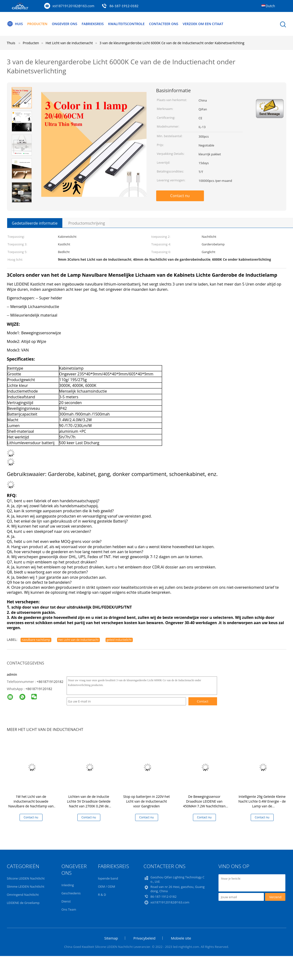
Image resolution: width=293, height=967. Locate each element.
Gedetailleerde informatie (35, 223)
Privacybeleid (144, 938)
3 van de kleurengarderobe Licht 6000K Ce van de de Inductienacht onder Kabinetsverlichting (172, 43)
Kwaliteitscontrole (126, 24)
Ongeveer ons (64, 24)
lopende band (108, 878)
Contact (202, 701)
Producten (37, 24)
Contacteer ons (164, 24)
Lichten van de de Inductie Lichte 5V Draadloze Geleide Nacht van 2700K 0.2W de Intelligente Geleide (88, 803)
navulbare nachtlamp (36, 640)
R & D (102, 894)
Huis (15, 24)
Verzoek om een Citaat (203, 24)
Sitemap (111, 938)
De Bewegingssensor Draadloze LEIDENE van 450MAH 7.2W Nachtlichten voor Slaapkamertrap (204, 803)
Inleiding (67, 885)
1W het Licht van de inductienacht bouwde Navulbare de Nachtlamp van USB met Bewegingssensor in (31, 803)
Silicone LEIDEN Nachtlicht (26, 878)
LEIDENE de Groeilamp (23, 903)
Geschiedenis (70, 893)
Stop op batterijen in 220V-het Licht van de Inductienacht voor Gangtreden (146, 801)
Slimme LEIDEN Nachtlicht (25, 886)
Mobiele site (181, 938)
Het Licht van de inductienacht (78, 640)
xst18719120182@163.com (73, 6)
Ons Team (68, 909)
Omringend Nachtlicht (23, 894)
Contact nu (180, 195)
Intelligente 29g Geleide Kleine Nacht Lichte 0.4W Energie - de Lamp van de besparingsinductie (262, 803)
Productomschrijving (86, 223)
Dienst (66, 901)
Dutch (270, 6)
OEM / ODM (106, 886)
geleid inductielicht (119, 640)
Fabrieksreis (93, 24)
